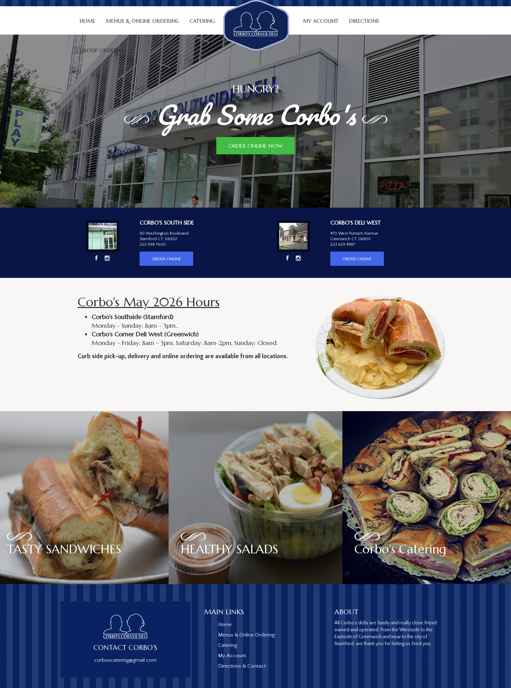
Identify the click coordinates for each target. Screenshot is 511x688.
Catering (227, 645)
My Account (321, 21)
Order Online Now (255, 145)
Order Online (166, 258)
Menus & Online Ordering (142, 21)
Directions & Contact (242, 666)
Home (87, 21)
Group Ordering (102, 50)
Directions (364, 21)
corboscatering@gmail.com (125, 660)
